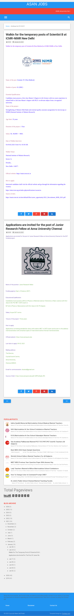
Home (7, 26)
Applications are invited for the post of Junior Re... (24, 555)
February (10, 541)
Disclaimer (31, 605)
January (10, 544)
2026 (8, 507)
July (9, 533)
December (11, 524)
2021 (8, 521)
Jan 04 (11, 565)
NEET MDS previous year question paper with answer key (32, 462)
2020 (8, 575)
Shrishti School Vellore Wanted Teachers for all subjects (31, 456)
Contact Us (53, 605)
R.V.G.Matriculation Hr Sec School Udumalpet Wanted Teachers (33, 435)
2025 (8, 509)
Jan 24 (11, 550)
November (11, 527)
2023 (8, 515)
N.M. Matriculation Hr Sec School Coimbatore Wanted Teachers (34, 429)
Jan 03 (11, 568)
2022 (8, 518)
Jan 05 (11, 562)
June (9, 536)
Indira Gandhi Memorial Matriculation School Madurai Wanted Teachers (36, 423)
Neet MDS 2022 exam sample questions (25, 450)
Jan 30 (11, 547)
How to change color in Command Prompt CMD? (29, 475)
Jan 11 (11, 559)
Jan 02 (11, 571)
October (10, 530)
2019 (7, 578)
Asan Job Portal (19, 613)
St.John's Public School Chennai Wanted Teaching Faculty (31, 481)
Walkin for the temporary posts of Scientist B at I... (25, 552)
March (10, 538)
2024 (8, 512)
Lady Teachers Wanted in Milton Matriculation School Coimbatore (35, 468)
